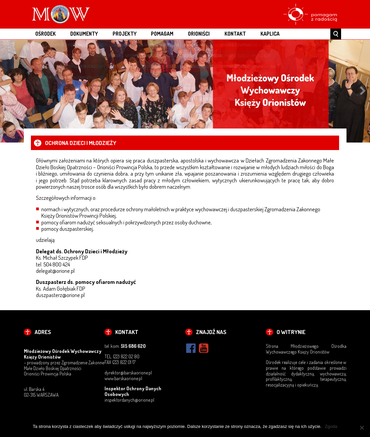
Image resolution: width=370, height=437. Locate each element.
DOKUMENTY (84, 33)
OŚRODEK (45, 33)
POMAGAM (162, 33)
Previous (7, 91)
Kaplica (270, 33)
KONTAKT (235, 33)
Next (363, 91)
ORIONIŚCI (199, 33)
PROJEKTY (124, 33)
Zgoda (331, 426)
